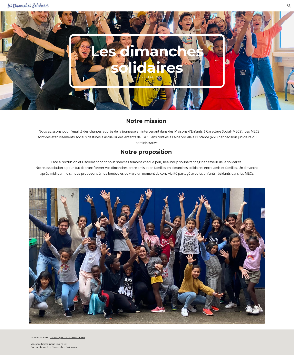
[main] (147, 61)
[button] (289, 6)
